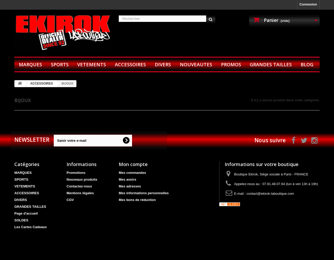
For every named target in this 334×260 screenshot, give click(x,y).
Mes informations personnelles (144, 193)
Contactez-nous (79, 186)
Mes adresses (130, 186)
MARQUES (30, 64)
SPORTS (60, 64)
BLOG (307, 64)
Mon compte (133, 164)
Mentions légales (80, 193)
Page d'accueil (26, 213)
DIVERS (163, 64)
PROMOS (231, 64)
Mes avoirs (127, 179)
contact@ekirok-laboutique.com (270, 194)
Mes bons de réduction (137, 200)
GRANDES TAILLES (271, 64)
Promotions (76, 173)
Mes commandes (132, 173)
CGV (70, 200)
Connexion (308, 4)
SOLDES (21, 220)
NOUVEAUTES (196, 64)
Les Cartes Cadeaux (30, 227)
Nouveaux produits (82, 179)
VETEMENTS (91, 64)
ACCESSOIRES (130, 64)
